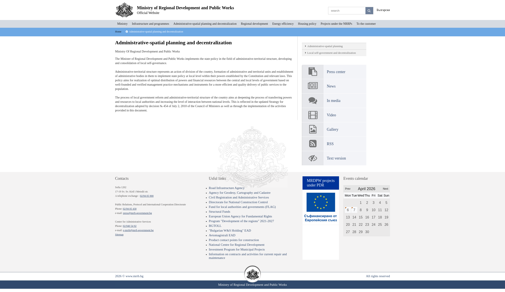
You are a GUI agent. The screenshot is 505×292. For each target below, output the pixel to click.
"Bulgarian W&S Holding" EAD (230, 230)
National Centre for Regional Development (237, 244)
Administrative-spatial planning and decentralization (205, 23)
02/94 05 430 (129, 208)
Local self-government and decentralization (331, 52)
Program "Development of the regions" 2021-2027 (241, 221)
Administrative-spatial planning (325, 46)
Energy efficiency (283, 23)
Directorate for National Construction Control (238, 202)
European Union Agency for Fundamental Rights (240, 216)
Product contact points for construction (234, 240)
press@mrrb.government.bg (137, 213)
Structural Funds (219, 211)
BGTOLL (215, 225)
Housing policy (307, 23)
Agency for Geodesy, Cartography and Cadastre (240, 192)
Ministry (122, 23)
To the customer (366, 23)
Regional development (254, 23)
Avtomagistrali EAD (222, 235)
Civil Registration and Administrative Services (239, 197)
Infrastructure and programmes (150, 23)
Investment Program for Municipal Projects (237, 249)
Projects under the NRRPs (336, 23)
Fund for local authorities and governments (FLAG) (242, 207)
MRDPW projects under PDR (321, 182)
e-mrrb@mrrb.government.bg (138, 230)
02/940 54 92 (129, 225)
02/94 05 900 (147, 195)
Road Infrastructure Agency (227, 188)
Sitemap (119, 234)
